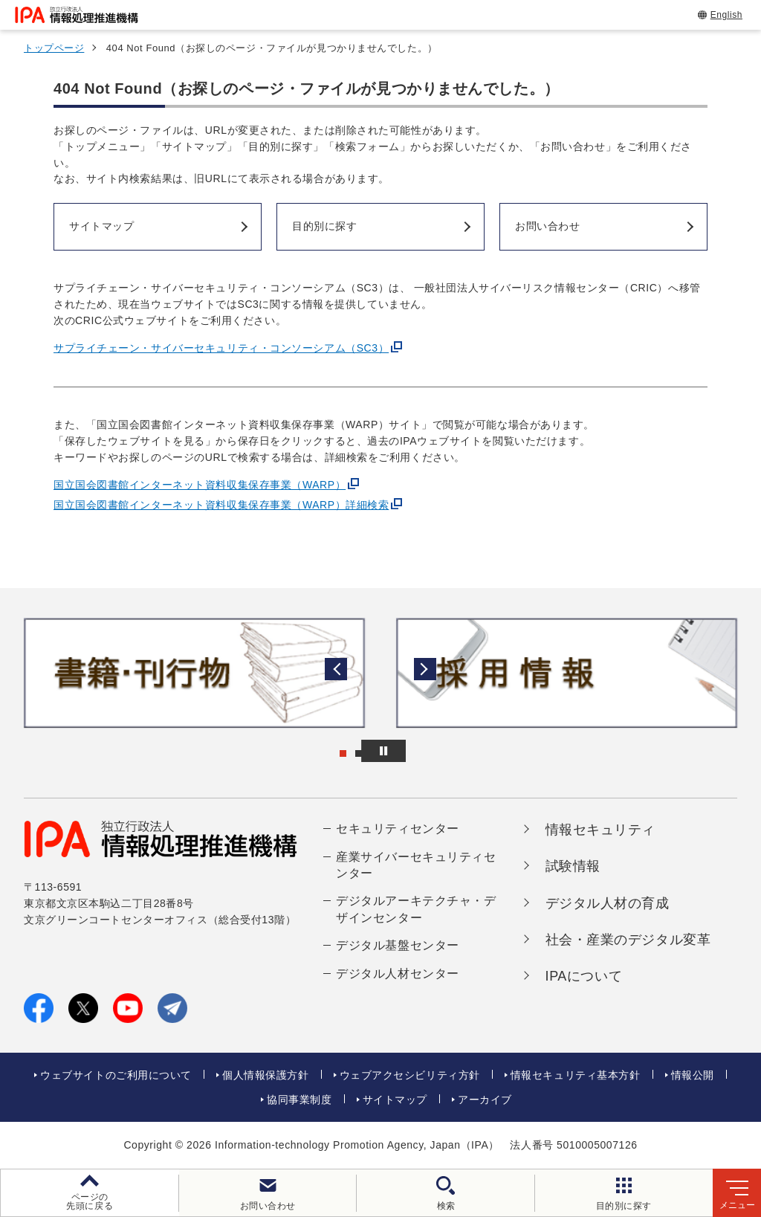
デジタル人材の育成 (607, 903)
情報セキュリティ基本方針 (576, 1075)
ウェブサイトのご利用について (116, 1075)
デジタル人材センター (397, 973)
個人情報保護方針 (265, 1075)
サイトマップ (395, 1099)
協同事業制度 (299, 1099)
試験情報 (572, 866)
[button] (23, 673)
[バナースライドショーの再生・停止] (422, 751)
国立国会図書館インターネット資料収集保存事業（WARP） (200, 485)
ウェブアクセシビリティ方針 (410, 1075)
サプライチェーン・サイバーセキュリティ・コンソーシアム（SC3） (221, 348)
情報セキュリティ (600, 829)
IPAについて (584, 976)
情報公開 (692, 1075)
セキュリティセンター (397, 828)
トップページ (54, 48)
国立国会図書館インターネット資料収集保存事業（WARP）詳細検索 (221, 505)
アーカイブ (485, 1099)
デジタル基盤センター (397, 945)
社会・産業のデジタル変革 (628, 939)
